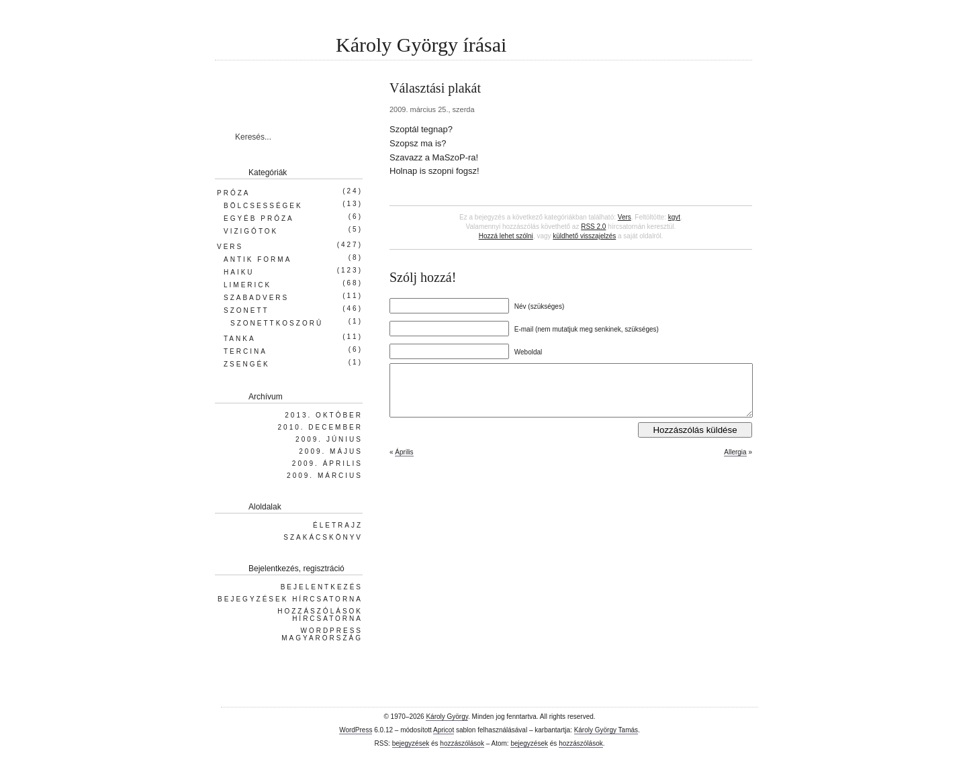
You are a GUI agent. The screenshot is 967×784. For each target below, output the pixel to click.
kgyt (674, 217)
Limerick (247, 285)
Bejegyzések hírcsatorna (290, 599)
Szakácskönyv (323, 537)
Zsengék (247, 364)
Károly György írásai (421, 45)
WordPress (355, 730)
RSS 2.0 (593, 226)
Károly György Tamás (606, 730)
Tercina (245, 351)
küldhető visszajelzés (584, 236)
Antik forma (257, 259)
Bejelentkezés (322, 587)
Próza (233, 193)
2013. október (324, 415)
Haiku (239, 272)
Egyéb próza (259, 218)
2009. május (331, 451)
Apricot (443, 730)
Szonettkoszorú (276, 323)
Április (404, 462)
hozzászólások (462, 743)
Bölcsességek (263, 205)
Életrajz (338, 525)
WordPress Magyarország (322, 634)
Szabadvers (256, 297)
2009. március (325, 475)
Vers (624, 217)
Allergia (735, 462)
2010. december (320, 427)
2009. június (329, 439)
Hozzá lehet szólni (506, 236)
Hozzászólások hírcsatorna (320, 614)
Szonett (246, 310)
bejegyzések (411, 743)
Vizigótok (251, 231)
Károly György (447, 716)
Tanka (240, 338)
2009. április (327, 463)
